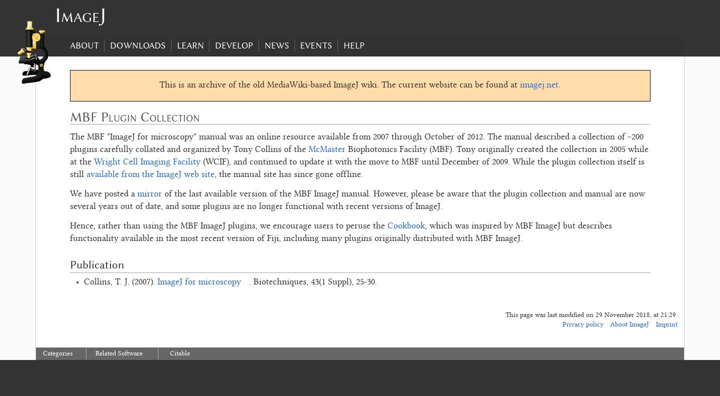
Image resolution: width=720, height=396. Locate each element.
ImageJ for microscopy (199, 282)
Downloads (138, 45)
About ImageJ (629, 325)
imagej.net (539, 86)
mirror (150, 194)
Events (316, 45)
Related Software (119, 354)
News (276, 45)
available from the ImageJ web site (150, 175)
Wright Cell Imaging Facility (147, 162)
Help (354, 45)
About (84, 45)
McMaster (327, 150)
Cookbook (406, 226)
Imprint (667, 325)
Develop (234, 45)
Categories (57, 354)
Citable (180, 354)
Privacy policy (583, 325)
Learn (190, 45)
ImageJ (80, 15)
